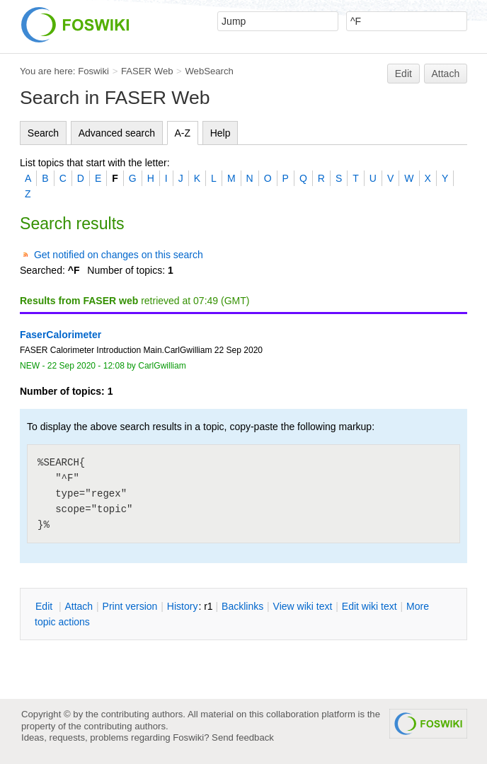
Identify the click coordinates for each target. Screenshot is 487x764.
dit (45, 606)
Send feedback (243, 737)
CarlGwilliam (162, 366)
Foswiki (93, 71)
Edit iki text (369, 606)
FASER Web (147, 71)
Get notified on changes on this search (118, 254)
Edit (403, 73)
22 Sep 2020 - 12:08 (86, 366)
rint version (130, 606)
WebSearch (209, 71)
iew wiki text (303, 606)
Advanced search (117, 133)
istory (182, 606)
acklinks (242, 606)
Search (43, 133)
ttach (78, 606)
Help (220, 133)
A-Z (183, 133)
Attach (446, 73)
